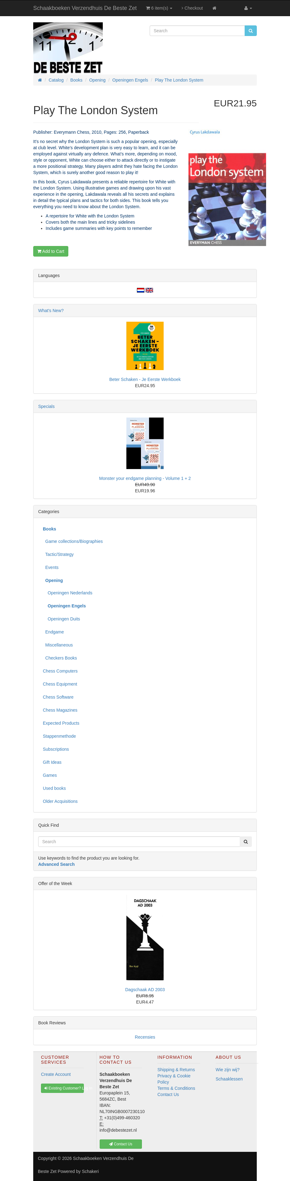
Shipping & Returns (176, 1069)
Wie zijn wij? (228, 1069)
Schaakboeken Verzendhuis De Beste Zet (85, 8)
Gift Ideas (52, 762)
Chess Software (58, 697)
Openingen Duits (61, 618)
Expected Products (61, 723)
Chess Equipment (60, 684)
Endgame (53, 631)
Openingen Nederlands (68, 592)
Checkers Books (60, 657)
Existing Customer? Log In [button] (64, 1088)
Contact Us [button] (120, 1144)
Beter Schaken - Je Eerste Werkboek (145, 379)
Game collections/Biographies (73, 541)
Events (51, 567)
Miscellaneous (58, 644)
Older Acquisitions (60, 801)
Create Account (56, 1074)
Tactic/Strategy (58, 554)
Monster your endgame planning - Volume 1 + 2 (145, 478)
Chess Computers (60, 671)
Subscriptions (56, 749)
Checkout (192, 8)
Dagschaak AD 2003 (145, 989)
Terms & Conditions (176, 1088)
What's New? (51, 310)
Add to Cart (50, 251)
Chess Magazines (60, 710)
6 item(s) (159, 8)
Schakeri (90, 1171)
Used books (54, 788)
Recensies (145, 1037)
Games (50, 775)
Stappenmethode (59, 736)
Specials (46, 406)
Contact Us (168, 1094)
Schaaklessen (229, 1078)
